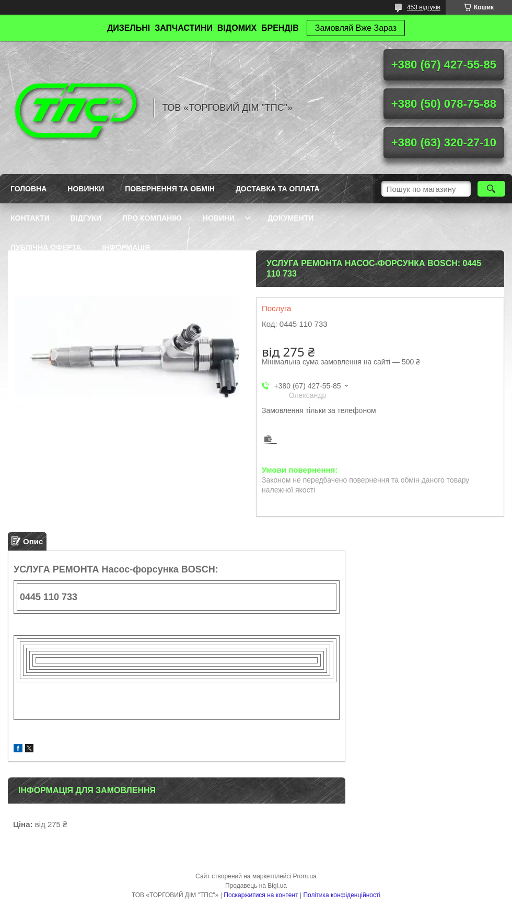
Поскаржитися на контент (261, 895)
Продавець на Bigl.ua (256, 885)
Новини (219, 218)
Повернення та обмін (170, 189)
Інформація (126, 247)
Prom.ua (305, 876)
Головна (28, 189)
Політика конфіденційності (341, 895)
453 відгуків (423, 7)
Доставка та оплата (278, 189)
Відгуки (86, 218)
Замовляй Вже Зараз (356, 28)
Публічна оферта (45, 247)
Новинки (85, 189)
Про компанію (152, 218)
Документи (290, 218)
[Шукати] (491, 189)
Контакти (30, 218)
